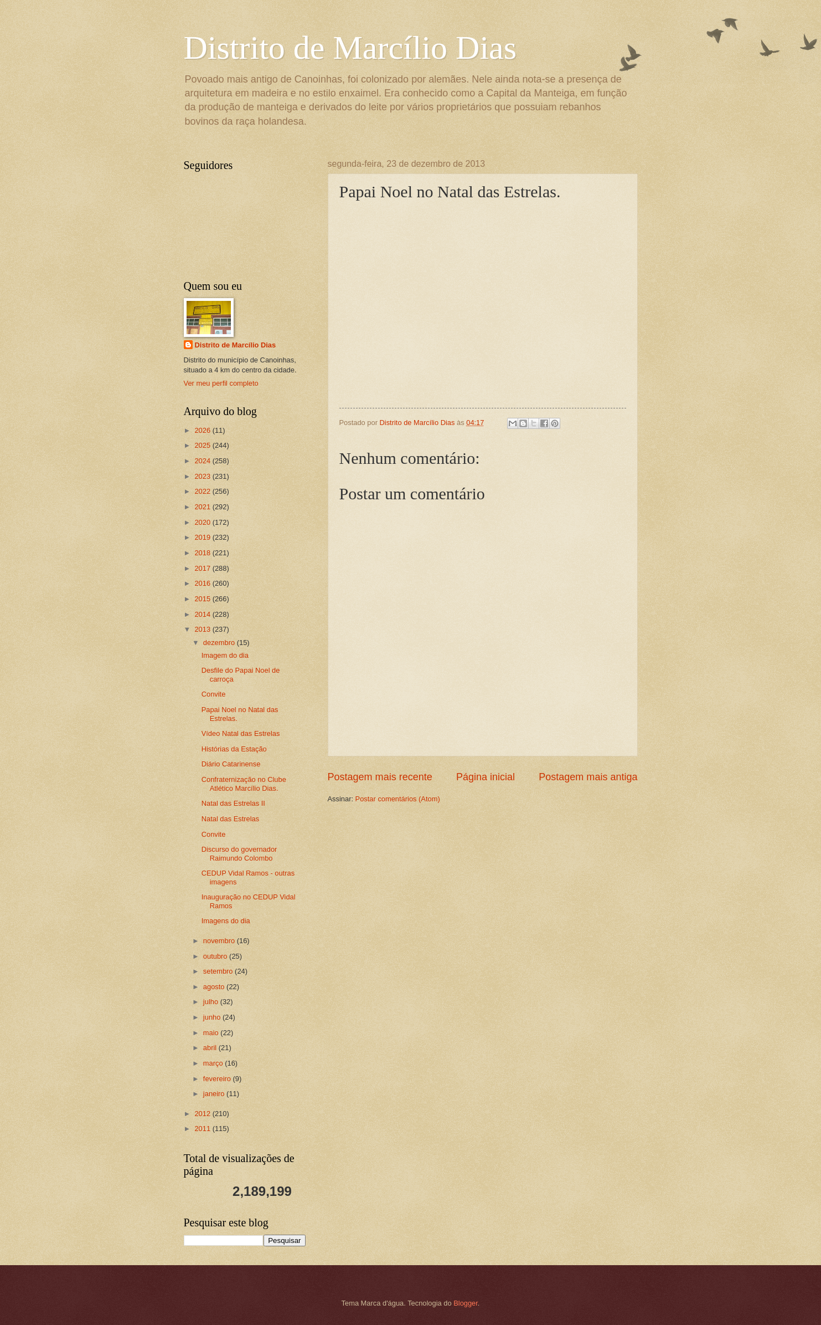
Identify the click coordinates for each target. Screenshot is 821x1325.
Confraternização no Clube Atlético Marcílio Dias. (244, 783)
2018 (203, 553)
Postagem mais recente (380, 776)
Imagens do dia (226, 921)
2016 (203, 583)
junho (213, 1017)
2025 (203, 445)
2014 (203, 614)
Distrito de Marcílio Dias (350, 47)
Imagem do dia (225, 655)
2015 (203, 599)
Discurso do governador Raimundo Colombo (239, 853)
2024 (203, 461)
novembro (220, 941)
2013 (203, 629)
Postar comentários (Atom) (397, 799)
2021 (203, 507)
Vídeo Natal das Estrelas (241, 733)
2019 (203, 537)
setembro (219, 971)
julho (211, 1001)
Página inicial (485, 776)
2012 (203, 1113)
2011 (203, 1128)
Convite (214, 694)
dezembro (220, 642)
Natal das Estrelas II (233, 803)
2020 (203, 522)
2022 (203, 491)
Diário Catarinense (231, 764)
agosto (214, 987)
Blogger (465, 1303)
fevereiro (218, 1079)
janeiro (214, 1093)
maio (211, 1033)
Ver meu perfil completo (221, 383)
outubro (216, 956)
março (214, 1063)
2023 (203, 476)
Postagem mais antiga (588, 776)
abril (211, 1047)
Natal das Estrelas (230, 819)
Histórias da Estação (234, 749)
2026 (203, 430)
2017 (203, 568)
